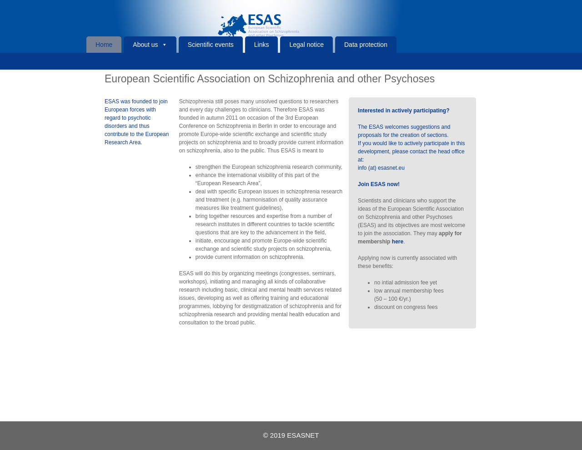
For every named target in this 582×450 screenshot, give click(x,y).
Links (261, 44)
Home (103, 44)
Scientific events (211, 44)
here (397, 241)
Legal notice (306, 44)
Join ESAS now (378, 184)
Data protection (365, 44)
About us (145, 44)
